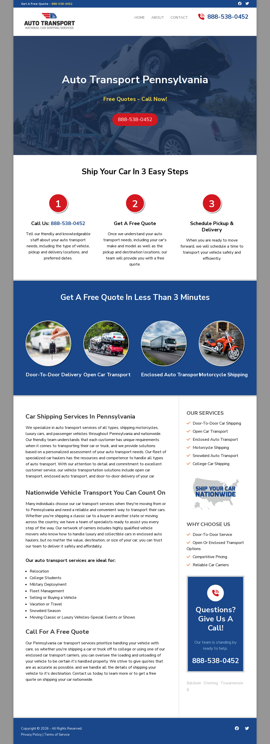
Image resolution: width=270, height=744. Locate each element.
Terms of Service (56, 734)
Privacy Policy (31, 734)
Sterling (211, 683)
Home (140, 18)
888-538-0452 (61, 4)
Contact (179, 18)
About (157, 18)
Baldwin (194, 683)
